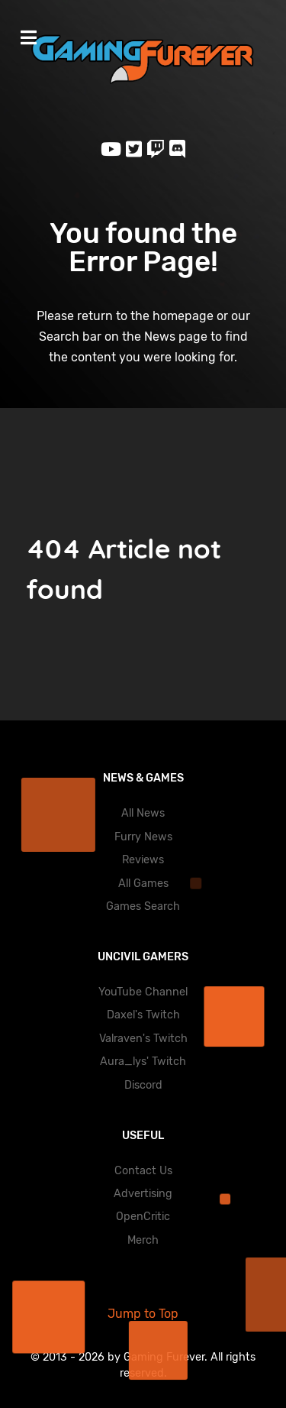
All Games (143, 883)
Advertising (143, 1193)
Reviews (143, 859)
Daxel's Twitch (143, 1014)
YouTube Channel (143, 992)
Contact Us (143, 1170)
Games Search (143, 906)
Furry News (143, 836)
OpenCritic (143, 1216)
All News (143, 813)
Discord (143, 1085)
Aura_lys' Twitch (143, 1061)
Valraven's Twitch (143, 1038)
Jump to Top (143, 1313)
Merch (143, 1240)
